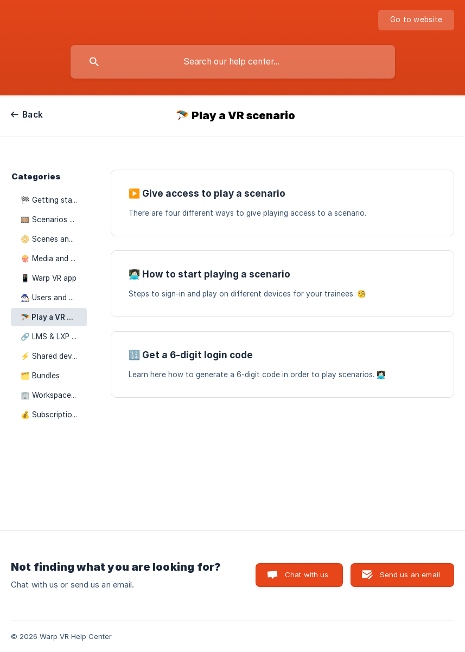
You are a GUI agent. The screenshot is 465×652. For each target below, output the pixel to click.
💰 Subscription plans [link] (54, 414)
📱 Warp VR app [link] (49, 278)
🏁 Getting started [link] (54, 200)
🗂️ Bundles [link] (40, 375)
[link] (282, 203)
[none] (416, 20)
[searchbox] (233, 62)
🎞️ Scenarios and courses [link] (54, 219)
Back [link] (32, 114)
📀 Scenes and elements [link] (54, 239)
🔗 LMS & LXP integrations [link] (54, 336)
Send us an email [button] (410, 574)
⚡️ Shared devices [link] (53, 356)
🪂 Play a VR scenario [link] (54, 317)
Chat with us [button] (307, 574)
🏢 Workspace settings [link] (54, 395)
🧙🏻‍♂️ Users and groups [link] (54, 297)
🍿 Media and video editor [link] (54, 258)
